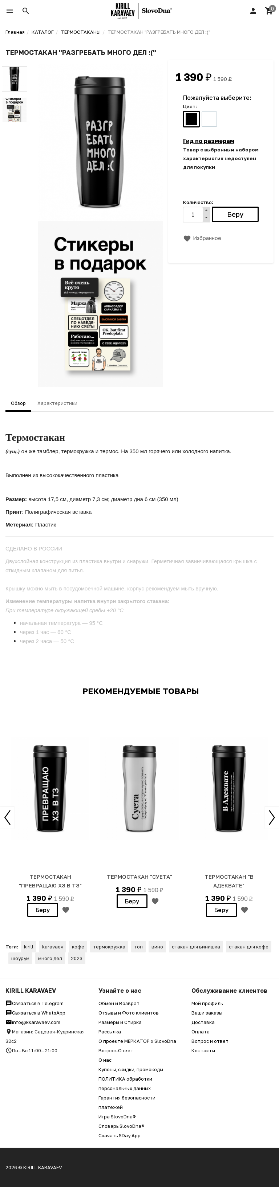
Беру (43, 910)
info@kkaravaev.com (32, 1022)
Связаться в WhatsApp (35, 1013)
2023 (76, 958)
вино (157, 947)
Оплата (200, 1031)
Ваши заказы (206, 1013)
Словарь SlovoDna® (121, 1126)
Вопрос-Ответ (115, 1050)
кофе (78, 947)
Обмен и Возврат (119, 1003)
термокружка (109, 947)
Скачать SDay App (119, 1135)
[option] (50, 811)
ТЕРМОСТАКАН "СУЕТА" (139, 876)
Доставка (203, 1022)
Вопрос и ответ (210, 1041)
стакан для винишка (196, 947)
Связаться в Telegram (34, 1003)
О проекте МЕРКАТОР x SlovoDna (137, 1041)
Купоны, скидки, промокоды (130, 1069)
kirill (28, 947)
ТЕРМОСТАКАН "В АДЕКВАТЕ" (229, 881)
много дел (50, 958)
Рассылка (109, 1031)
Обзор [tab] (18, 403)
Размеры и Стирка (120, 1022)
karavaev (52, 947)
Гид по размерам (208, 141)
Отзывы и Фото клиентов (128, 1013)
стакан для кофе (248, 947)
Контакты (203, 1050)
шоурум (20, 958)
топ (138, 947)
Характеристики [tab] (57, 403)
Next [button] (271, 818)
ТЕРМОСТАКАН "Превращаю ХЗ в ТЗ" (50, 881)
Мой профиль (207, 1003)
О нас (105, 1060)
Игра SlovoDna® (117, 1116)
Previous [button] (7, 818)
